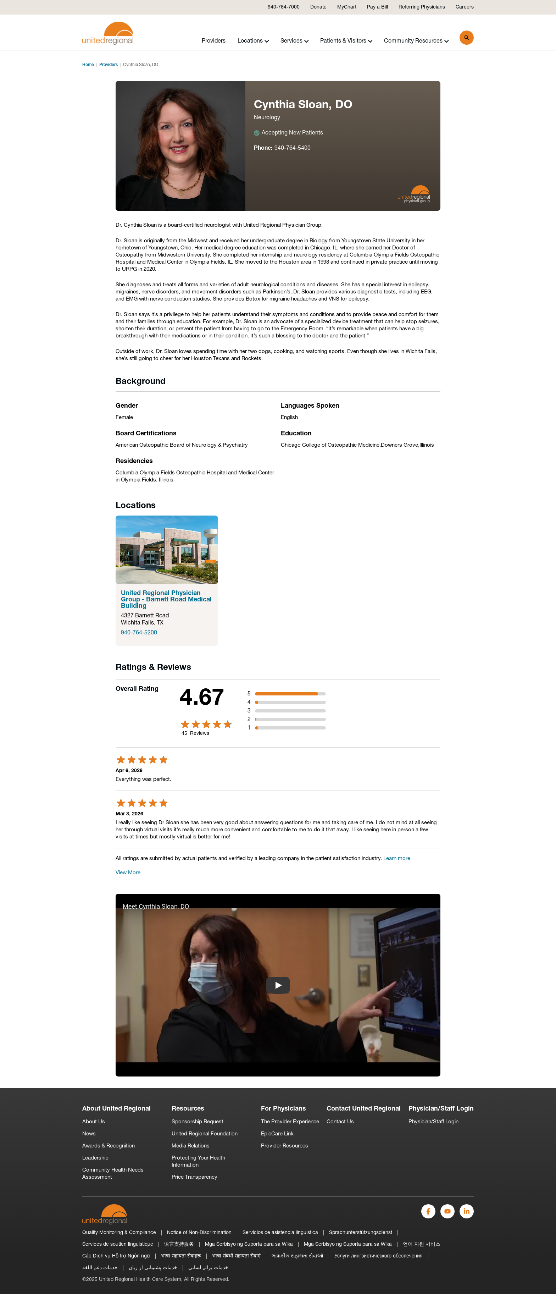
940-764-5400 (292, 148)
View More (128, 873)
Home (88, 65)
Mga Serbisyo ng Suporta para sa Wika (249, 1244)
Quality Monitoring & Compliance (119, 1232)
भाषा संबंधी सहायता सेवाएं (236, 1256)
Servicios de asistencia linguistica (280, 1232)
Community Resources (416, 41)
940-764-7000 (284, 7)
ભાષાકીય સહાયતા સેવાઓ (297, 1256)
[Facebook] (428, 1211)
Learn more (396, 858)
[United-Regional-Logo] (104, 1214)
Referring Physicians (422, 7)
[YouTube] (447, 1211)
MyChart (346, 7)
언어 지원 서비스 (421, 1244)
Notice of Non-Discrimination (199, 1232)
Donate (318, 7)
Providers (214, 41)
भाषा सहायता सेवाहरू (181, 1256)
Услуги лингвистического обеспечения (378, 1256)
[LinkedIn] (467, 1211)
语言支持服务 (179, 1244)
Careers (465, 7)
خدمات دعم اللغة (100, 1268)
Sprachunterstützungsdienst (360, 1232)
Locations (253, 41)
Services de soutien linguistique (117, 1244)
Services (294, 41)
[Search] (467, 38)
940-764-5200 (139, 633)
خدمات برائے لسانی (208, 1268)
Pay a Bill (377, 7)
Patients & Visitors (346, 41)
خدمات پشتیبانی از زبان (153, 1268)
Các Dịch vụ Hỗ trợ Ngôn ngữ (116, 1256)
